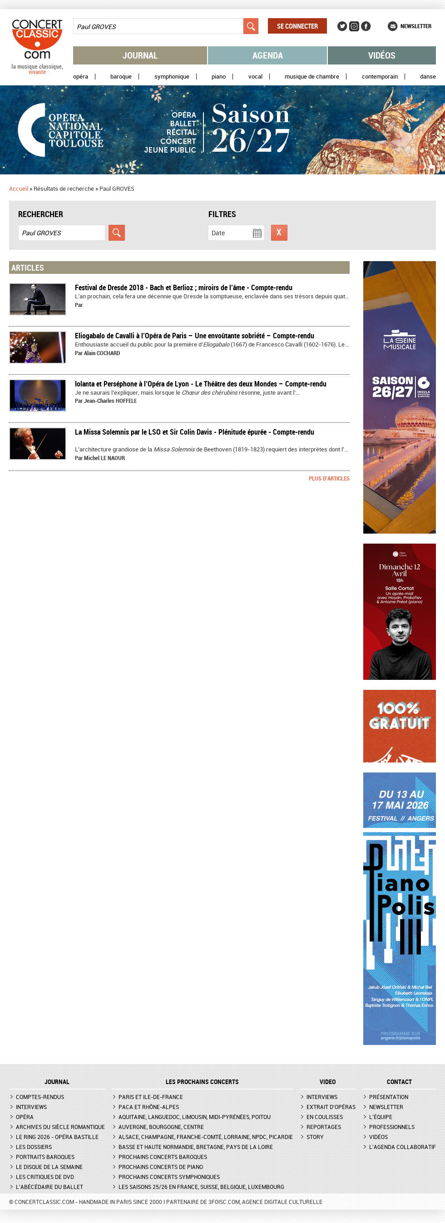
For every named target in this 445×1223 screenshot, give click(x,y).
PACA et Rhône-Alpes (149, 1106)
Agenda (267, 55)
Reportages (324, 1126)
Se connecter (297, 25)
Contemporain (380, 76)
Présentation (388, 1096)
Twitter (342, 26)
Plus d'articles (329, 478)
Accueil (18, 188)
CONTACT (399, 1082)
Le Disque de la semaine (49, 1166)
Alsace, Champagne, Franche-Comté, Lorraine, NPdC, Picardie (206, 1136)
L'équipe (380, 1116)
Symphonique (171, 76)
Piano (219, 76)
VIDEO (328, 1082)
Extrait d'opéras (331, 1106)
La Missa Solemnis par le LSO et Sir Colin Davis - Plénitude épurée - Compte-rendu (194, 432)
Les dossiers (34, 1146)
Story (315, 1136)
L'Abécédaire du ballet (49, 1186)
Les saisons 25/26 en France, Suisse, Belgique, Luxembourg (201, 1186)
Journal (140, 55)
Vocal (255, 76)
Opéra (80, 76)
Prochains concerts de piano (161, 1166)
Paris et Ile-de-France (151, 1096)
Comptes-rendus (40, 1096)
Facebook (366, 26)
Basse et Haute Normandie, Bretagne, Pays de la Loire (196, 1146)
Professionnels (392, 1126)
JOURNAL (56, 1082)
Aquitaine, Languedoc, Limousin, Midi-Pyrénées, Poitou (195, 1116)
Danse (428, 76)
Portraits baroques (45, 1156)
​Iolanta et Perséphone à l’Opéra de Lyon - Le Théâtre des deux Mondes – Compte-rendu (200, 384)
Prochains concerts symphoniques (169, 1176)
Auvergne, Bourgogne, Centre (161, 1126)
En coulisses (325, 1116)
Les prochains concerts (202, 1082)
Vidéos (382, 55)
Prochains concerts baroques (163, 1156)
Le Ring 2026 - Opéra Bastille (57, 1136)
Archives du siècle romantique (60, 1126)
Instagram (354, 26)
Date (218, 232)
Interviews (31, 1106)
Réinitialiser (279, 233)
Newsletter (415, 26)
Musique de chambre (312, 76)
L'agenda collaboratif (402, 1146)
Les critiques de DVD (45, 1176)
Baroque (121, 76)
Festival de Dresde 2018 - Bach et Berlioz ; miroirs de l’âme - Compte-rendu (183, 287)
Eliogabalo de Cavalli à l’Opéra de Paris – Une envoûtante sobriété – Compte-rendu (194, 336)
